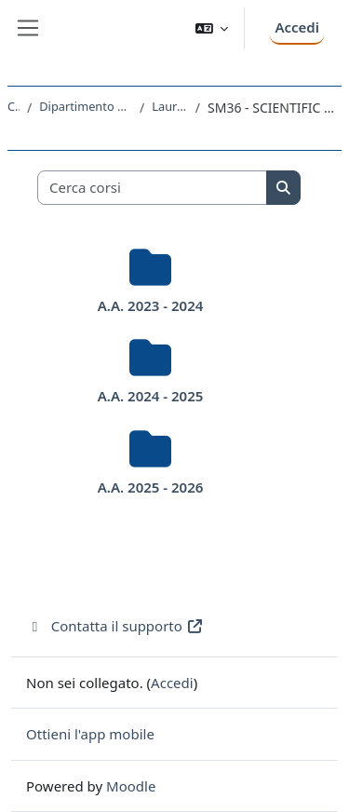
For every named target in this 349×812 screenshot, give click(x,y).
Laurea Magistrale (170, 106)
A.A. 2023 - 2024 (151, 305)
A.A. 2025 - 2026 (151, 487)
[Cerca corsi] (152, 187)
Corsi (13, 106)
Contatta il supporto (115, 625)
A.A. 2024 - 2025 (151, 395)
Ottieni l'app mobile (90, 733)
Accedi (297, 27)
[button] (212, 28)
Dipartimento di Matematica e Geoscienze (85, 106)
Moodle (130, 786)
